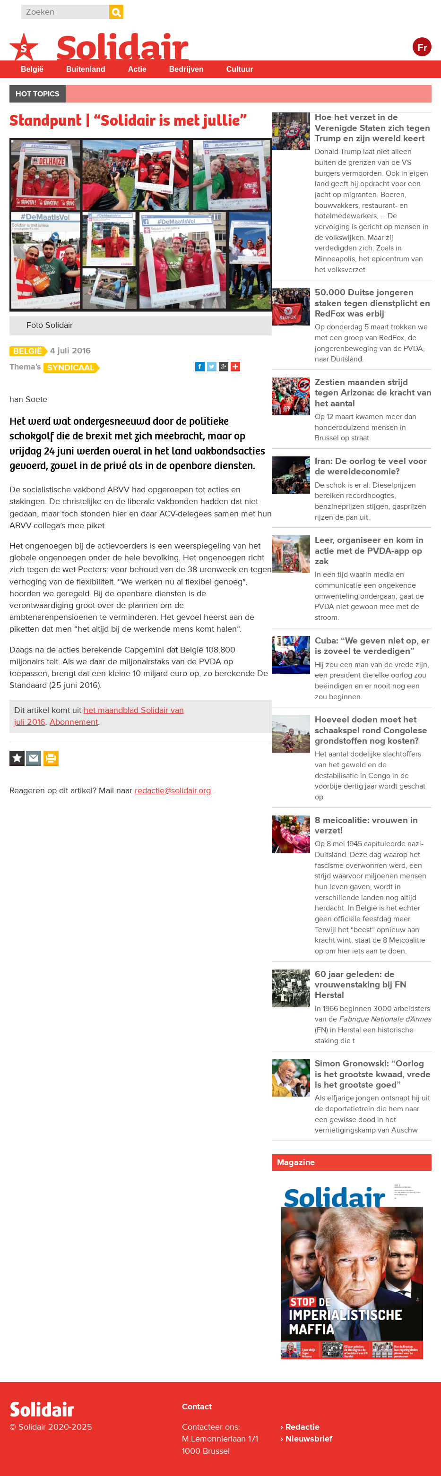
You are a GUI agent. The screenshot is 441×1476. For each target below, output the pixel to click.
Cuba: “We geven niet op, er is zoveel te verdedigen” (372, 646)
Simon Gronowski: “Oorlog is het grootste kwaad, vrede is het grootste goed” (373, 1074)
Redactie (302, 1427)
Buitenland (85, 69)
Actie (137, 69)
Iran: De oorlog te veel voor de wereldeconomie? (371, 466)
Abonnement (74, 722)
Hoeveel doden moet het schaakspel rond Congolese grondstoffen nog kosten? (371, 730)
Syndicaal (70, 368)
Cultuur (239, 69)
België (32, 69)
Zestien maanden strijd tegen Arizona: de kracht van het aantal (373, 393)
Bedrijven (186, 69)
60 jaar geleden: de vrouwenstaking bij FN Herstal (360, 985)
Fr (422, 48)
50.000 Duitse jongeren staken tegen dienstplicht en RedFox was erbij (372, 303)
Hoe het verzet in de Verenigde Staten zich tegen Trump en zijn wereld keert (372, 128)
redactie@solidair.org (173, 790)
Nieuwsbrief (308, 1438)
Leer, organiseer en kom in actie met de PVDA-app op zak (369, 551)
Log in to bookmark (17, 758)
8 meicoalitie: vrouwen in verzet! (366, 825)
